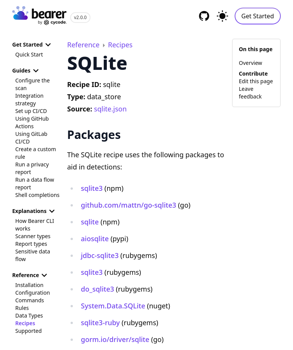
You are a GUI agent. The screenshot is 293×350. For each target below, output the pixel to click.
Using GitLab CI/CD (31, 137)
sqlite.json (110, 108)
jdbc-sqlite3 (100, 255)
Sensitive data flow (32, 255)
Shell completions (37, 194)
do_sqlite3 (97, 289)
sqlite (90, 221)
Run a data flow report (34, 183)
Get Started (257, 16)
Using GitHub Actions (32, 122)
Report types (31, 243)
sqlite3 (92, 188)
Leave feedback (250, 92)
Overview (250, 62)
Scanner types (32, 236)
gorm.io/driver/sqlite (115, 339)
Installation (29, 285)
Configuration (32, 292)
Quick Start (29, 54)
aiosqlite (95, 238)
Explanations (34, 211)
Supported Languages (29, 334)
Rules (22, 307)
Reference (31, 275)
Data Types (29, 315)
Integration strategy (29, 99)
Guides (26, 70)
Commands (29, 300)
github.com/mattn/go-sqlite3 (128, 205)
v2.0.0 (80, 17)
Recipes (25, 323)
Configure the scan (32, 84)
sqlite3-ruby (100, 322)
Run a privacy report (32, 168)
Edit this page (256, 81)
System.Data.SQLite (113, 305)
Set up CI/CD (31, 111)
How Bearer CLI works (34, 224)
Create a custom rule (35, 152)
